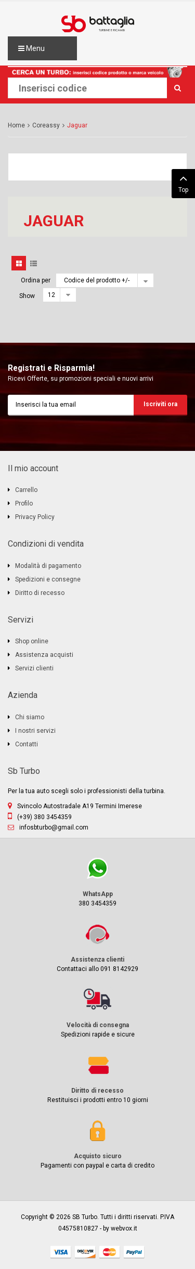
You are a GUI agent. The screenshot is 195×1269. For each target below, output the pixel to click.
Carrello (26, 490)
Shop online (31, 641)
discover (85, 1252)
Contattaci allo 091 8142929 (97, 947)
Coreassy (46, 125)
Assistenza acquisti (44, 654)
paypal (134, 1252)
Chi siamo (29, 717)
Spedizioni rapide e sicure (97, 1012)
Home (16, 125)
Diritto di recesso (39, 593)
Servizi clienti (34, 668)
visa (60, 1252)
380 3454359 (97, 881)
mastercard (109, 1252)
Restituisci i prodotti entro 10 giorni (97, 1078)
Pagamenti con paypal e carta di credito (97, 1143)
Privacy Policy (35, 517)
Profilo (24, 503)
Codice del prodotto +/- (96, 280)
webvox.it (124, 1228)
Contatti (26, 744)
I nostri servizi (35, 730)
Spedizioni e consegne (48, 579)
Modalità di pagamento (48, 565)
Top (183, 182)
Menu (31, 48)
